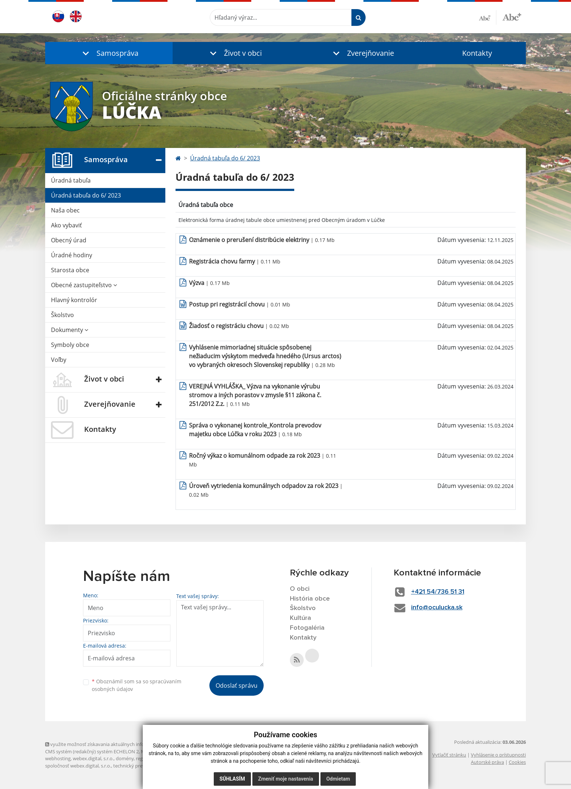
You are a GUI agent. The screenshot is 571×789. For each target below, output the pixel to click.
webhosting (58, 758)
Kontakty (477, 53)
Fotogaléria (307, 628)
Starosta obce (70, 270)
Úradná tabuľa (71, 180)
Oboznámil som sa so (136, 685)
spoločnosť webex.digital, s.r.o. (78, 765)
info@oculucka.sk (436, 607)
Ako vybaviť (66, 225)
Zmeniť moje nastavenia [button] (285, 779)
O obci (300, 589)
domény (125, 758)
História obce (310, 598)
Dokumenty (69, 330)
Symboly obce (70, 345)
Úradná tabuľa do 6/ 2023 (86, 195)
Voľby (58, 360)
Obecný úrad (68, 240)
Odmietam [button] (338, 779)
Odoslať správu (236, 685)
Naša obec (65, 210)
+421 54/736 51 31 (437, 592)
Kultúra (300, 618)
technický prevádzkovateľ (141, 765)
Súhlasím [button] (232, 779)
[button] (109, 53)
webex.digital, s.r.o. (93, 758)
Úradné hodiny (71, 255)
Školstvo (62, 315)
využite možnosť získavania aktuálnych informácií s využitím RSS (117, 744)
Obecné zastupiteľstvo (84, 285)
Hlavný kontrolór (74, 300)
